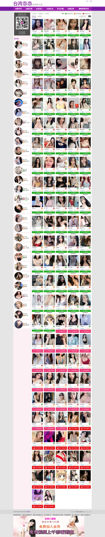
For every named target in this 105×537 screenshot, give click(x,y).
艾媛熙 (26, 64)
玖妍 (26, 103)
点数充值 (29, 9)
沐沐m (26, 219)
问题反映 (70, 9)
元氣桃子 (27, 74)
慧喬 (26, 257)
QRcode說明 (22, 33)
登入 (87, 1)
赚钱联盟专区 (84, 9)
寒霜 (26, 93)
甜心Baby (27, 113)
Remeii (26, 180)
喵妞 (26, 286)
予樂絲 (26, 44)
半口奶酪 (27, 276)
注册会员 (50, 9)
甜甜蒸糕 (27, 199)
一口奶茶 (27, 248)
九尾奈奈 (27, 132)
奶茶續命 (27, 151)
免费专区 (18, 9)
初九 (26, 305)
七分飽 (26, 83)
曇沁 (26, 267)
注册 (91, 1)
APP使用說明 (22, 32)
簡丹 (26, 170)
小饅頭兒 (27, 190)
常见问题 (60, 9)
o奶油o (26, 296)
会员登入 (39, 9)
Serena (26, 142)
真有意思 (27, 161)
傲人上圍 (27, 122)
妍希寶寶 (27, 325)
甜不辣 (26, 315)
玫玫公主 (27, 55)
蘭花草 (26, 228)
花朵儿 (26, 209)
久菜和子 (27, 238)
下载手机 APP (22, 14)
